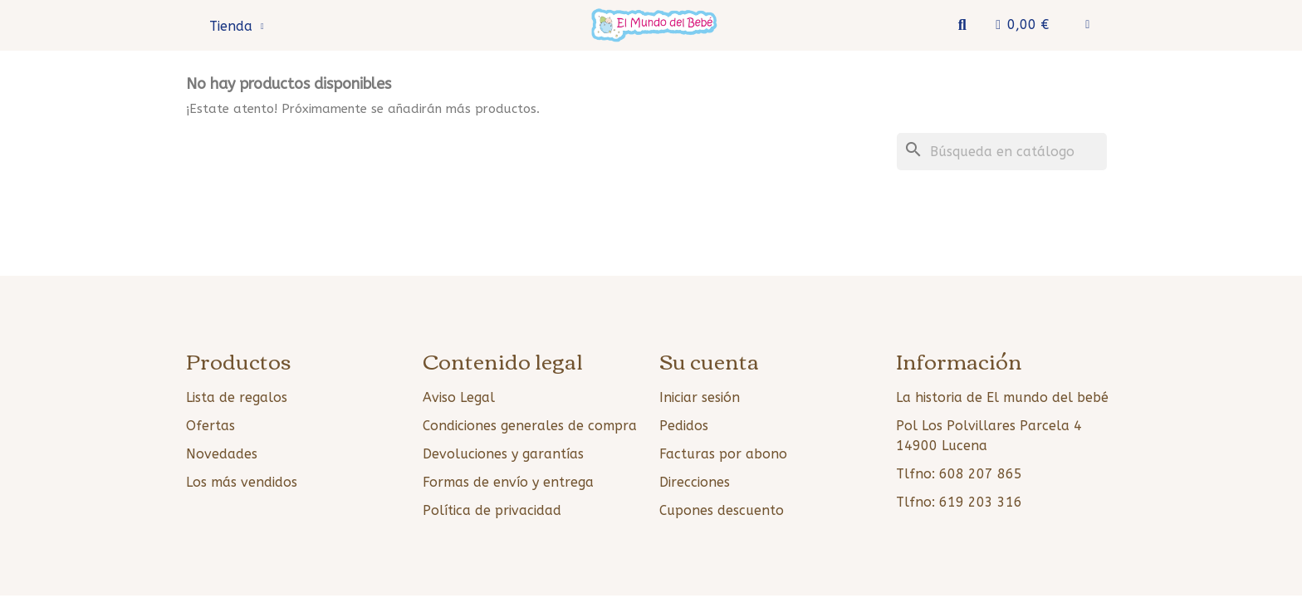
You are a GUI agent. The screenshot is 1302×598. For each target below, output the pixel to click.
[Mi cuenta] (1087, 25)
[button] (962, 25)
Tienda (236, 26)
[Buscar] (1002, 151)
